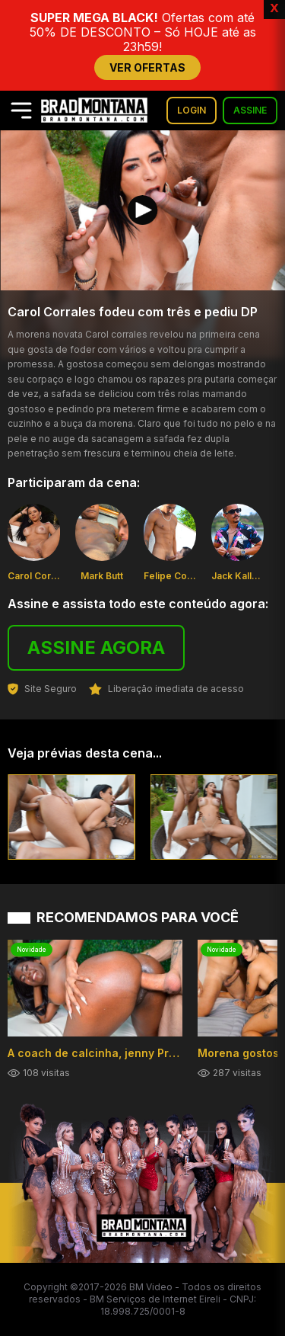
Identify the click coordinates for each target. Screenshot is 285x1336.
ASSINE (250, 110)
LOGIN (191, 110)
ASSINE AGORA (96, 647)
